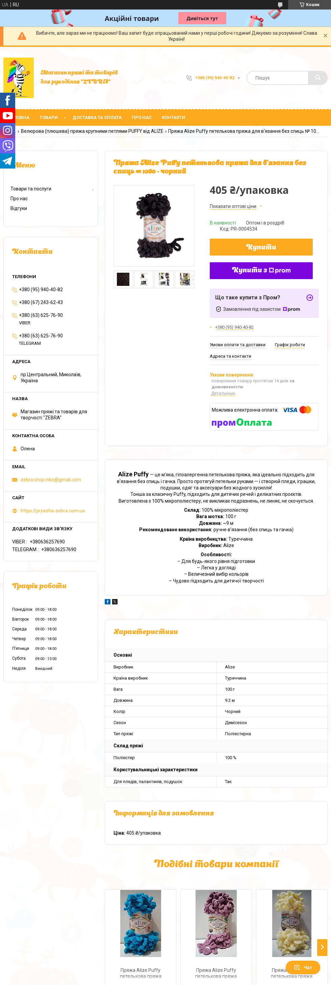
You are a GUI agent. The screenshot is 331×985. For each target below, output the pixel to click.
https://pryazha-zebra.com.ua (53, 510)
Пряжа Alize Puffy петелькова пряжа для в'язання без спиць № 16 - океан (140, 974)
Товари (49, 117)
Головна (18, 117)
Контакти (173, 117)
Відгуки (18, 208)
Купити (261, 247)
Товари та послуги (30, 188)
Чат (303, 967)
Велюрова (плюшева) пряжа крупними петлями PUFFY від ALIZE (92, 131)
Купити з (261, 270)
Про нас (142, 117)
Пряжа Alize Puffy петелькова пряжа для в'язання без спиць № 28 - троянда (216, 974)
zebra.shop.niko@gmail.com (51, 479)
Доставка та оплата (97, 117)
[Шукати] (318, 78)
